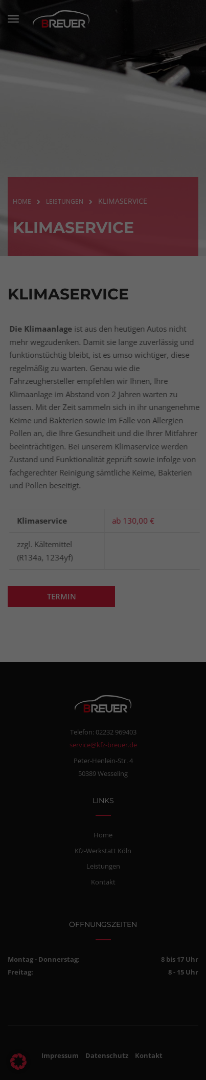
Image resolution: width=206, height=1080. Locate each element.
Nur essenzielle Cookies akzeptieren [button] (101, 1023)
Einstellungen (45, 875)
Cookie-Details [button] (56, 1067)
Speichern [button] (101, 997)
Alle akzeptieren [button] (101, 971)
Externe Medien (156, 943)
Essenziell (31, 943)
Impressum (147, 1067)
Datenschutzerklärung (40, 866)
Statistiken (88, 943)
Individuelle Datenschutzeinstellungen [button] (100, 1048)
